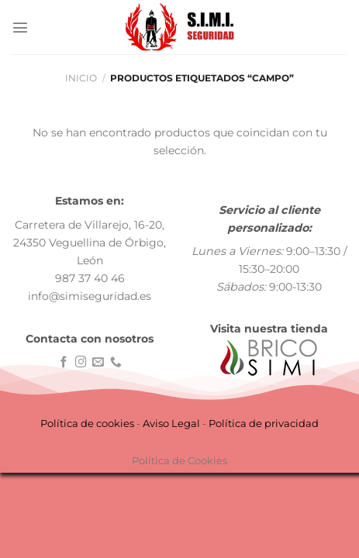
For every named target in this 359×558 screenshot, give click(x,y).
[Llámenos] (116, 362)
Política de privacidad (264, 423)
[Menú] (20, 27)
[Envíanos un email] (98, 362)
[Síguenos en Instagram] (81, 362)
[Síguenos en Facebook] (64, 362)
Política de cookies (87, 423)
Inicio (81, 78)
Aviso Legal (171, 423)
